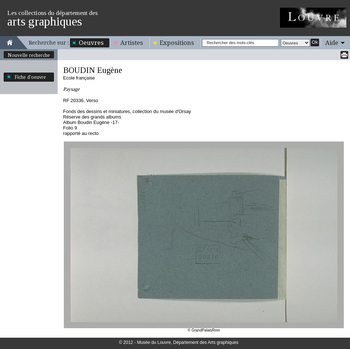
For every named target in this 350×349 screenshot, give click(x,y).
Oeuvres (91, 42)
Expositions (177, 42)
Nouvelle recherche (29, 55)
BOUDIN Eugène (92, 70)
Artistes (131, 42)
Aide (331, 42)
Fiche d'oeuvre (30, 77)
